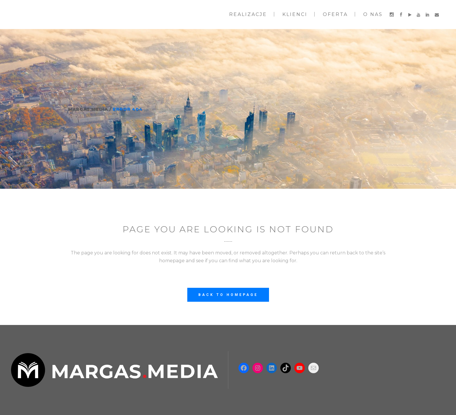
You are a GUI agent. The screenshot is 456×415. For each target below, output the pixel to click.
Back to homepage (228, 295)
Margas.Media (88, 109)
